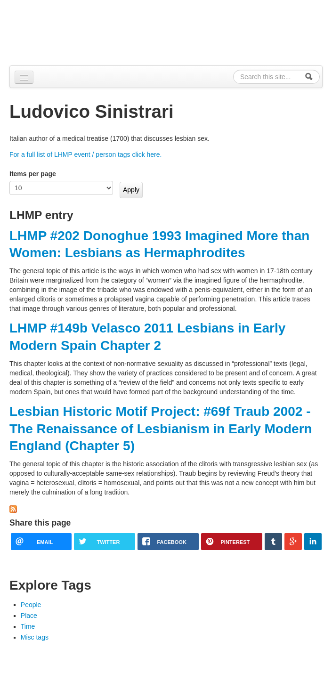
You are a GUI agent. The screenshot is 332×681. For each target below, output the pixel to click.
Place (29, 615)
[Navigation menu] (24, 77)
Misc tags (35, 637)
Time (28, 626)
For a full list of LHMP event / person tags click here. (85, 154)
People (31, 604)
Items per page (32, 174)
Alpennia (58, 31)
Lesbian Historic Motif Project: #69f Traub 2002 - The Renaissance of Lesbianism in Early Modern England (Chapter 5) (160, 428)
